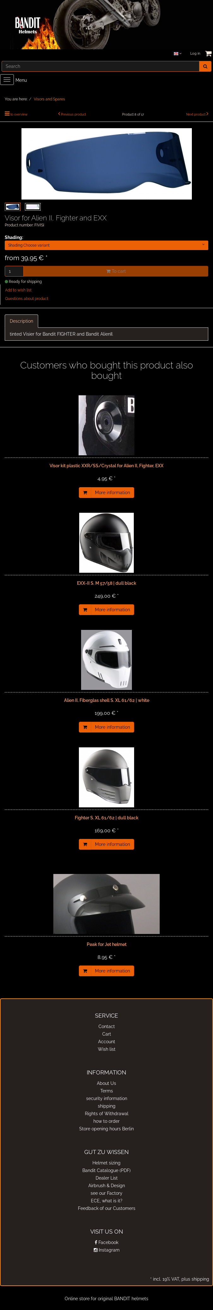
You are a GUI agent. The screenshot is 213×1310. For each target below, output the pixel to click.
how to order (106, 1121)
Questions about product (26, 298)
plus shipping (194, 1279)
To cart (116, 271)
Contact (106, 1026)
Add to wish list (18, 290)
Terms (106, 1090)
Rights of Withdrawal (106, 1113)
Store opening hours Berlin (106, 1128)
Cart (106, 1034)
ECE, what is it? (106, 1200)
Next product (195, 114)
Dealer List (107, 1178)
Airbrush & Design (106, 1185)
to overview (18, 114)
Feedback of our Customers (106, 1208)
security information (106, 1098)
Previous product (73, 114)
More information (112, 492)
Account (106, 1041)
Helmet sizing (106, 1162)
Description (21, 321)
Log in (195, 53)
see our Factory (106, 1193)
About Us (106, 1083)
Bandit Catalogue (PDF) (106, 1170)
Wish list (106, 1049)
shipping (106, 1106)
